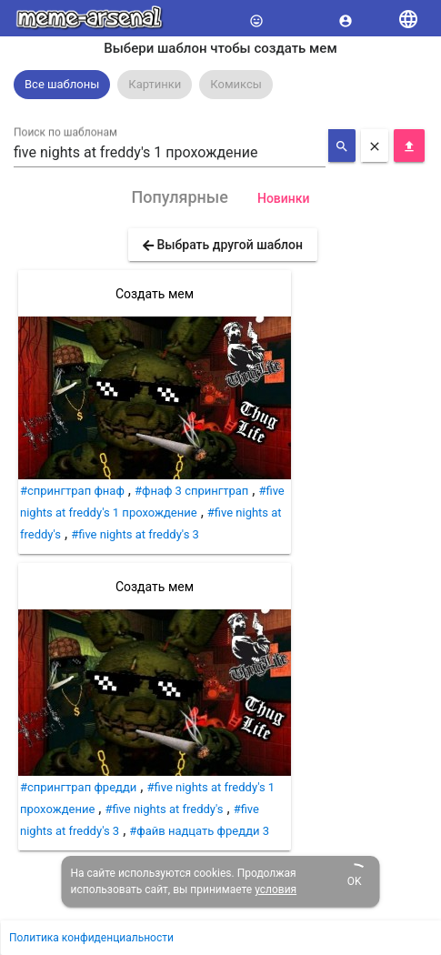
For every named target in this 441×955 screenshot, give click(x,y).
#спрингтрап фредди (78, 787)
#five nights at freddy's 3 (135, 534)
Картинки (154, 84)
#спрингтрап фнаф (72, 491)
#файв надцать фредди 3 (199, 831)
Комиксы (236, 84)
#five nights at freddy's (164, 809)
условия (275, 889)
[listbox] (220, 84)
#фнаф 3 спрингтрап (191, 491)
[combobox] (170, 153)
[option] (62, 84)
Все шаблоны (62, 84)
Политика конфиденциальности (91, 937)
